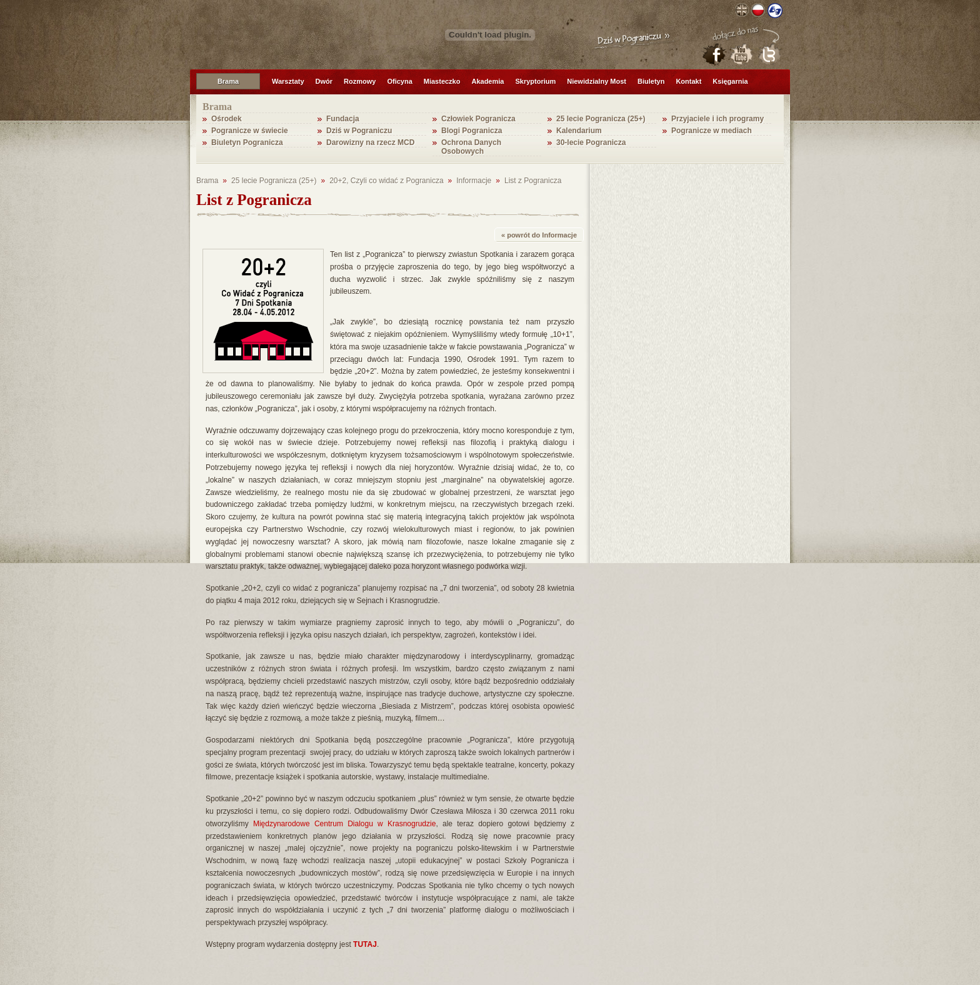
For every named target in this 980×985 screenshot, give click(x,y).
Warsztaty (288, 81)
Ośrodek (226, 118)
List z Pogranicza (532, 180)
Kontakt (688, 81)
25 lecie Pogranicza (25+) (600, 118)
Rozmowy (360, 81)
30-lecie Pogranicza (591, 142)
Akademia (487, 81)
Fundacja (342, 118)
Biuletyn (651, 81)
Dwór (324, 81)
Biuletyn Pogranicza (247, 142)
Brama (228, 81)
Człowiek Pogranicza (478, 118)
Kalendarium (579, 130)
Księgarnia (730, 81)
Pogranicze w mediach (711, 130)
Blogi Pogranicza (471, 130)
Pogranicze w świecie (249, 130)
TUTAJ (365, 944)
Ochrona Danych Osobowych (471, 147)
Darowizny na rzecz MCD (370, 142)
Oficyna (399, 81)
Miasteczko (442, 81)
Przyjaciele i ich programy (717, 118)
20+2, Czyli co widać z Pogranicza (386, 180)
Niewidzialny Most (596, 81)
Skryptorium (535, 81)
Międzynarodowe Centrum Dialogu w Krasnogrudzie (344, 823)
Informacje (473, 180)
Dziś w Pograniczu (359, 130)
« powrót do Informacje (539, 235)
